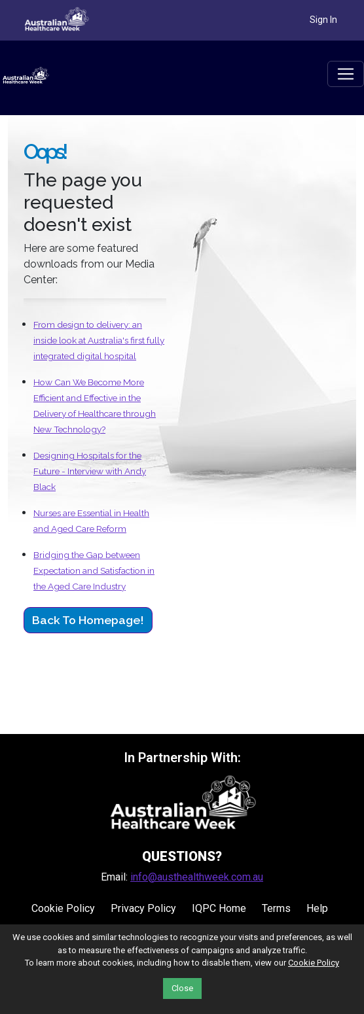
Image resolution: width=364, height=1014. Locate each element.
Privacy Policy (143, 908)
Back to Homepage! (88, 620)
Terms (276, 908)
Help (317, 908)
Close (182, 988)
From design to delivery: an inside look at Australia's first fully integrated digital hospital (98, 340)
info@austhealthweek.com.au (196, 877)
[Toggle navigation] (345, 74)
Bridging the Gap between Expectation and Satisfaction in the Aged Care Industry (94, 570)
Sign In (323, 19)
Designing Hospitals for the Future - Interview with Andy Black (89, 471)
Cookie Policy (63, 908)
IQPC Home (219, 908)
